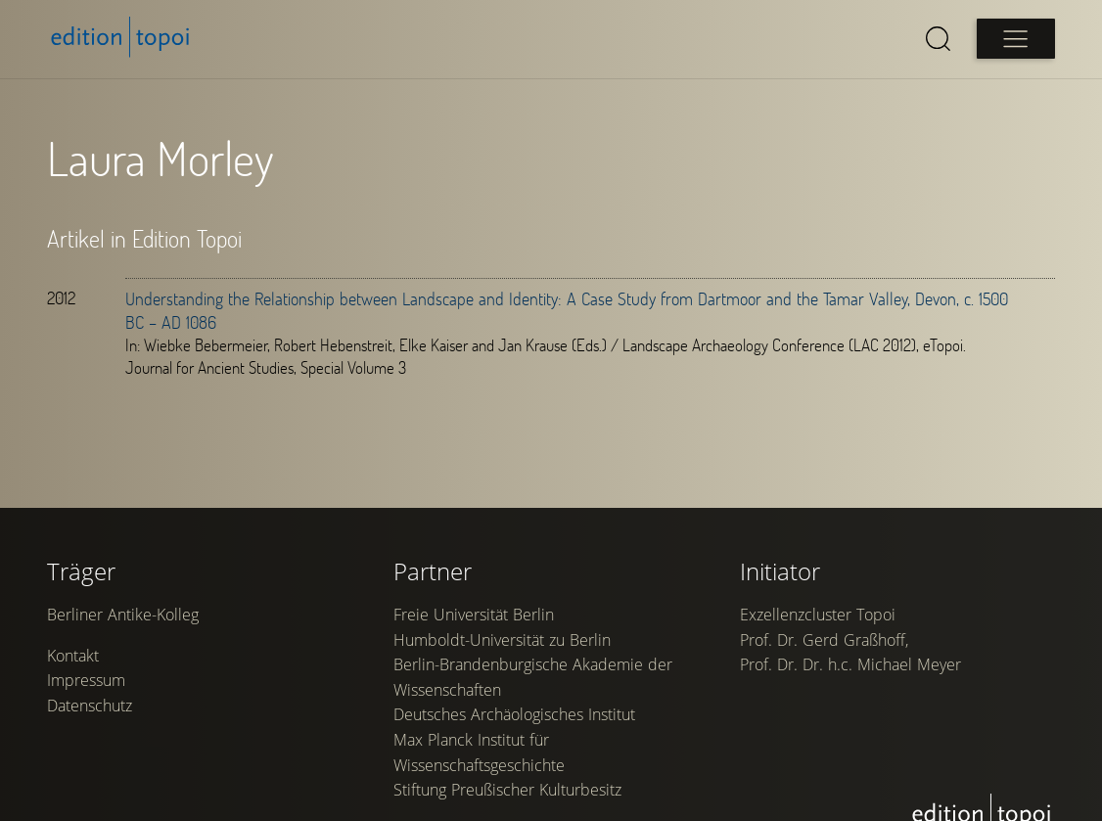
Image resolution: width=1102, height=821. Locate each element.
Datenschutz (89, 705)
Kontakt (73, 655)
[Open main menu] (1016, 39)
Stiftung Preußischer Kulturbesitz (507, 789)
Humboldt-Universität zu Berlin (502, 640)
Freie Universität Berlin (473, 614)
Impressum (86, 680)
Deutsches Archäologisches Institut (514, 714)
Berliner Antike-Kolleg (123, 614)
